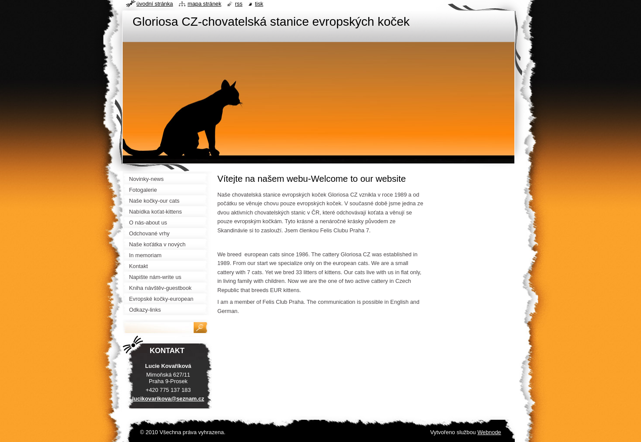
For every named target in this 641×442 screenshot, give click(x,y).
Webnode (489, 432)
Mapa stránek (204, 3)
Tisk (259, 3)
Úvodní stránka (155, 3)
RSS (238, 3)
